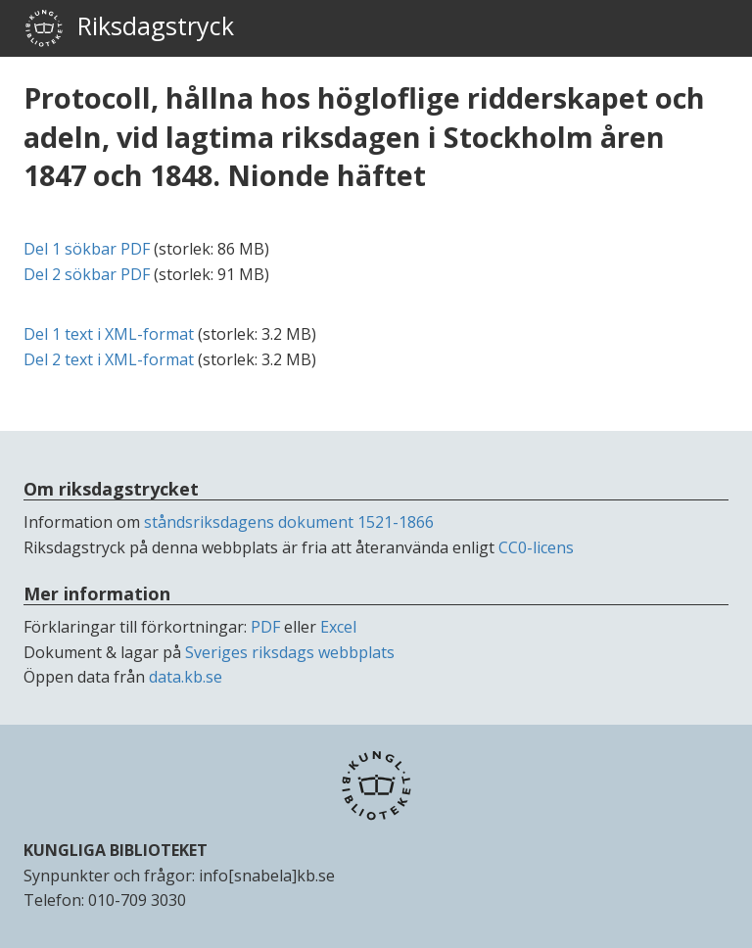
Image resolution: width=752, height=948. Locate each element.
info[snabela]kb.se (267, 875)
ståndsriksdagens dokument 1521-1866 (289, 522)
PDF (265, 627)
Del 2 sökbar (87, 274)
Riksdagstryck (129, 28)
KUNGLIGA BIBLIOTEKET (116, 850)
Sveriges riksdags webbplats (290, 652)
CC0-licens (536, 547)
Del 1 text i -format (109, 334)
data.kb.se (185, 676)
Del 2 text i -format (109, 359)
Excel (338, 627)
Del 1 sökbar (87, 249)
